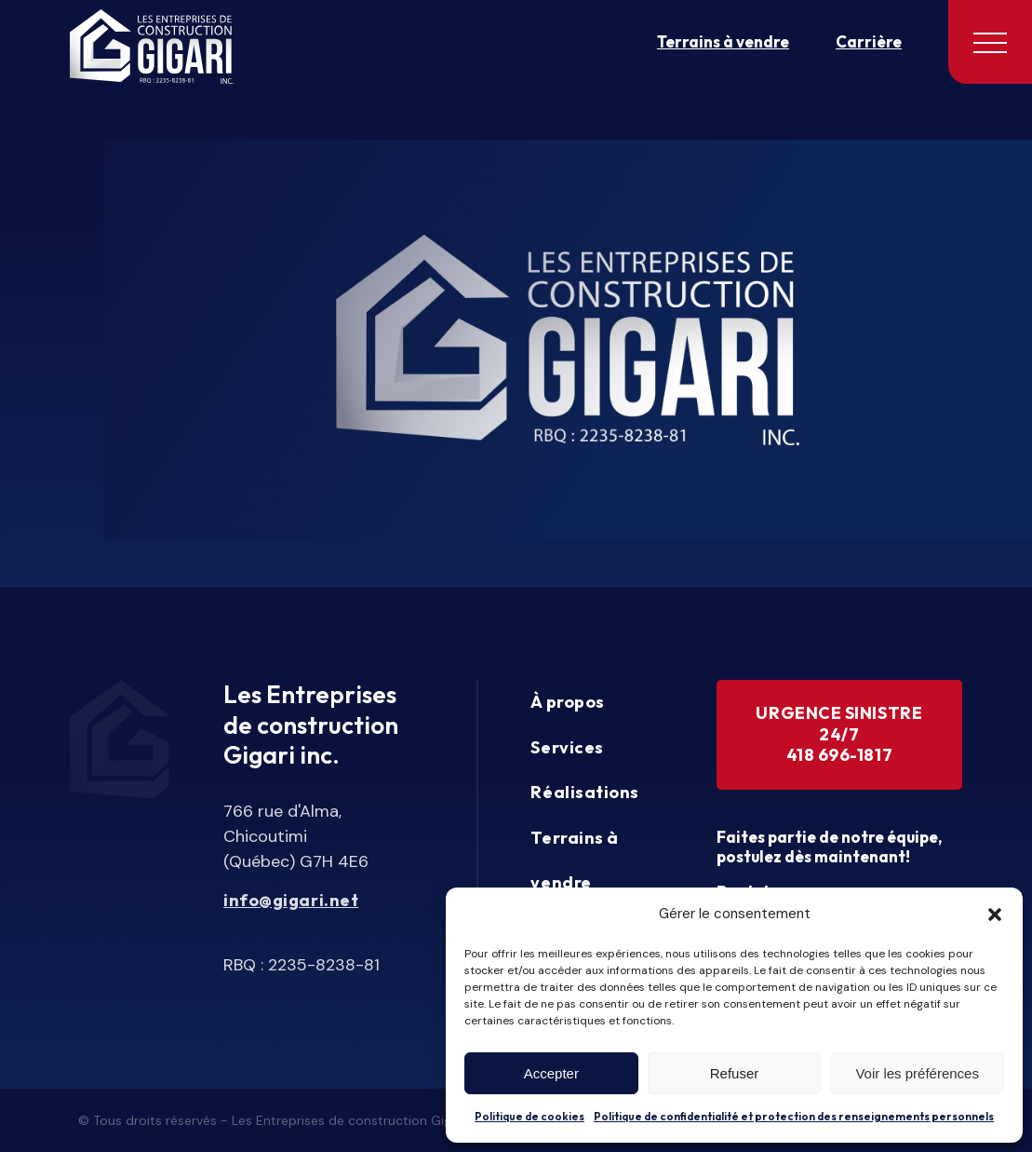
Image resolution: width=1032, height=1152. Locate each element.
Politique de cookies (529, 1116)
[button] (994, 914)
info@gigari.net (290, 900)
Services (566, 747)
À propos (567, 701)
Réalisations (584, 792)
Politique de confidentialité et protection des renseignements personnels (794, 1116)
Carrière (869, 41)
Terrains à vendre (723, 41)
